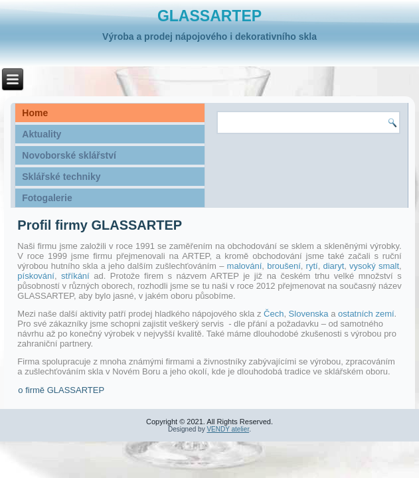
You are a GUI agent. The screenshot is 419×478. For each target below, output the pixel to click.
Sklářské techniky (61, 176)
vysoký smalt (374, 266)
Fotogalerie (47, 198)
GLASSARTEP (209, 16)
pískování (35, 276)
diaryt (333, 266)
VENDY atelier (228, 429)
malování (244, 266)
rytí (312, 266)
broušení (284, 266)
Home (35, 113)
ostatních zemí (366, 314)
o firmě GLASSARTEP (61, 390)
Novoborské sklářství (69, 155)
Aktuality (41, 134)
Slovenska (310, 314)
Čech (274, 314)
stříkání (77, 276)
